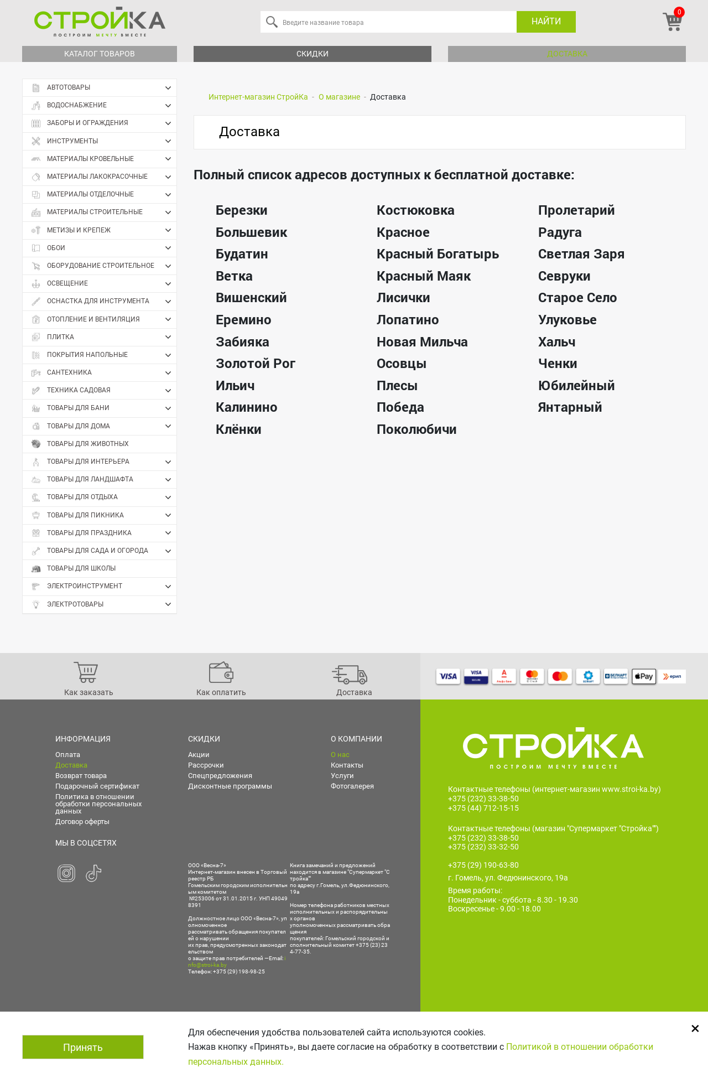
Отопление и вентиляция (103, 319)
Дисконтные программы (230, 786)
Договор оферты (82, 821)
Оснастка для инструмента (103, 301)
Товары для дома (103, 426)
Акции (199, 754)
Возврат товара (81, 775)
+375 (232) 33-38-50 (483, 798)
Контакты (347, 765)
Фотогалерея (352, 786)
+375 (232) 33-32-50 (483, 846)
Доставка (567, 53)
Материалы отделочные (103, 194)
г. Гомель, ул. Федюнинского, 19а (508, 877)
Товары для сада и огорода (103, 551)
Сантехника (103, 373)
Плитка (103, 337)
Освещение (103, 284)
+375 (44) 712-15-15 (483, 808)
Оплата (67, 754)
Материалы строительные (103, 212)
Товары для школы (73, 568)
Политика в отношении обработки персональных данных (98, 804)
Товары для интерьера (103, 462)
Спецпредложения (220, 775)
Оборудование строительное (103, 266)
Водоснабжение (103, 105)
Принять (83, 1047)
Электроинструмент (103, 586)
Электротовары (103, 604)
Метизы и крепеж (103, 230)
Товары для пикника (103, 515)
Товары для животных (80, 444)
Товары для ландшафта (103, 479)
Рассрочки (206, 765)
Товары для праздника (103, 533)
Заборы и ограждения (103, 123)
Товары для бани (103, 408)
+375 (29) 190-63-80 (483, 865)
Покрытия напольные (103, 355)
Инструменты (103, 141)
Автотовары (103, 88)
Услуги (342, 775)
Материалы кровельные (103, 159)
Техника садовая (103, 390)
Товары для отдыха (103, 497)
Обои (103, 248)
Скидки (312, 53)
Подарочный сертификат (97, 786)
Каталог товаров (99, 53)
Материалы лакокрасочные (103, 177)
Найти (546, 21)
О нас (340, 754)
